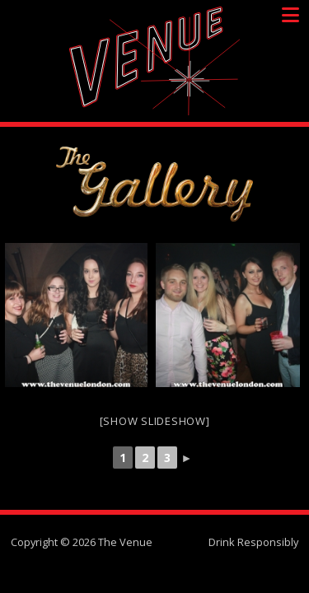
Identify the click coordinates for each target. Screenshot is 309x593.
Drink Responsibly (253, 542)
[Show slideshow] (155, 420)
